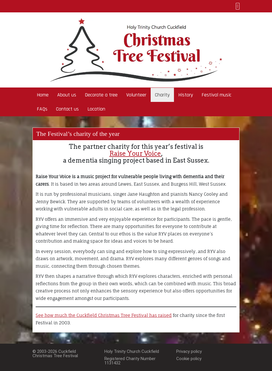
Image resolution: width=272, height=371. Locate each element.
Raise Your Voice (135, 153)
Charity (162, 95)
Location (96, 109)
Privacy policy (189, 351)
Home (43, 95)
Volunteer (136, 95)
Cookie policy (189, 358)
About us (66, 95)
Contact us (67, 109)
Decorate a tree (101, 95)
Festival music (216, 95)
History (185, 95)
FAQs (42, 109)
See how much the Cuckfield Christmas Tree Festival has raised (104, 315)
